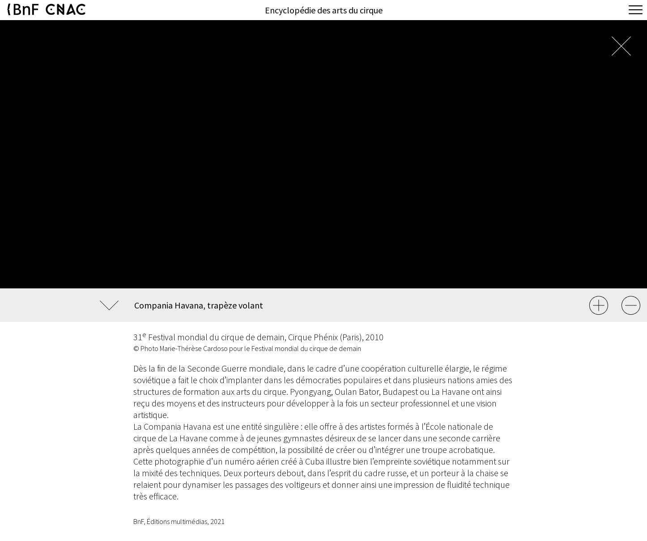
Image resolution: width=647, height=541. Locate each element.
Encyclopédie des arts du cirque (324, 10)
